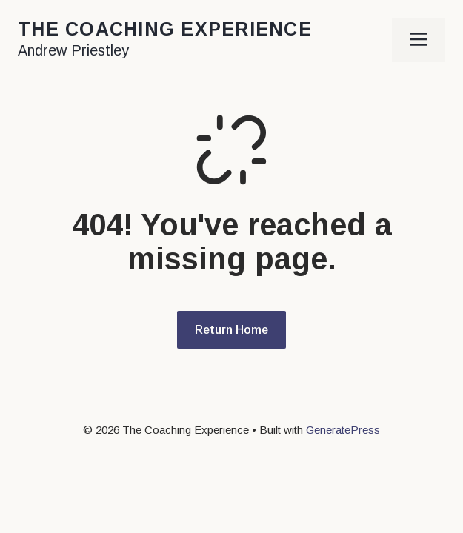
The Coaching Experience (165, 29)
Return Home (231, 330)
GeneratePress (343, 429)
